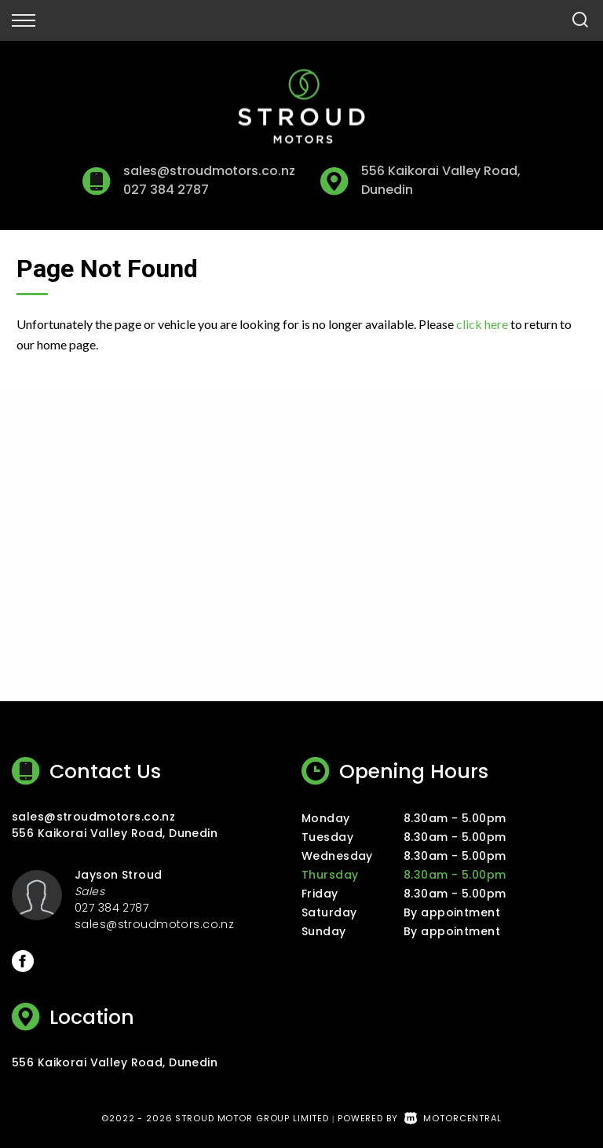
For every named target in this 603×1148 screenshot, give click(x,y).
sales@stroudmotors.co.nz (209, 171)
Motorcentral (453, 1118)
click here (482, 323)
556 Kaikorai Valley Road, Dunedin (114, 833)
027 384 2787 (165, 190)
